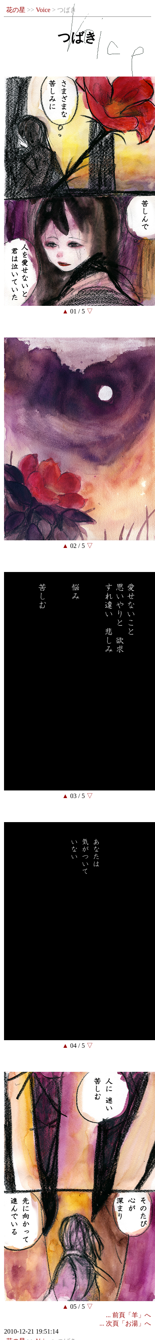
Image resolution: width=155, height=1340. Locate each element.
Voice (43, 9)
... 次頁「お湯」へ (125, 1323)
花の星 (15, 9)
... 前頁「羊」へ (128, 1315)
